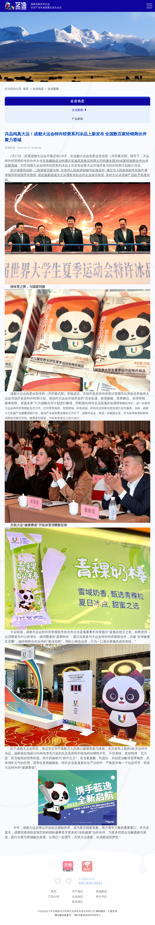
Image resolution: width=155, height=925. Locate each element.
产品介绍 (53, 896)
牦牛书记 (101, 896)
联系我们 (77, 901)
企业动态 (38, 88)
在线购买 (101, 891)
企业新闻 (53, 88)
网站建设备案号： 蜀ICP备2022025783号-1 (78, 915)
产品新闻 (77, 119)
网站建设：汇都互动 (106, 911)
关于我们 (77, 891)
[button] (149, 6)
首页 (26, 88)
